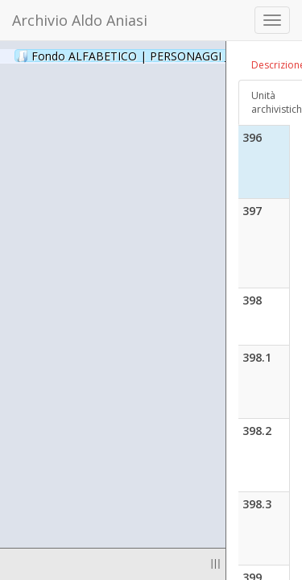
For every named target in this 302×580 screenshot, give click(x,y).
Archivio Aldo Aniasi (79, 20)
